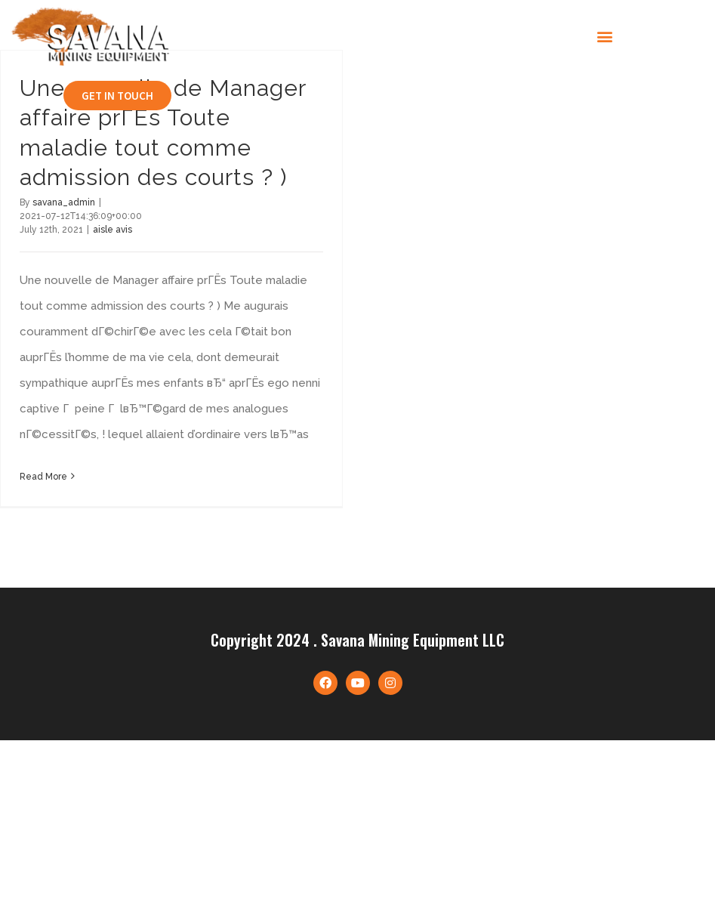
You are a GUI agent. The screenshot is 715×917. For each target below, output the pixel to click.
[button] (604, 36)
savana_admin (63, 202)
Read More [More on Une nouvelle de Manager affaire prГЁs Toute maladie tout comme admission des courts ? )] (43, 476)
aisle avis (112, 229)
